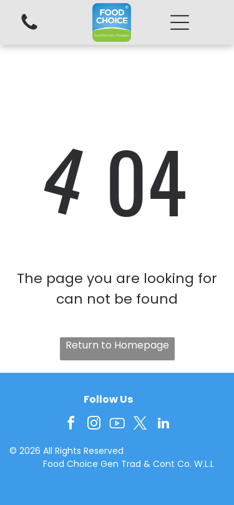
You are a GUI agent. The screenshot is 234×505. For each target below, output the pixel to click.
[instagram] (94, 424)
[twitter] (140, 424)
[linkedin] (163, 424)
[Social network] (117, 424)
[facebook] (71, 424)
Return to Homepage (117, 345)
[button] (179, 22)
